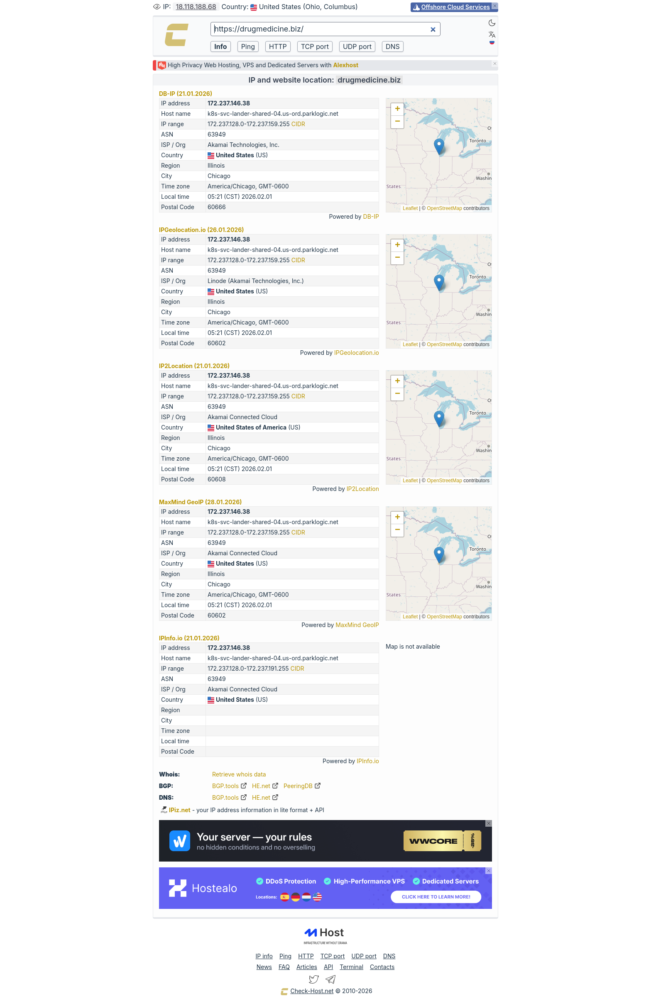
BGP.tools (229, 785)
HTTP (305, 955)
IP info (264, 955)
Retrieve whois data (239, 774)
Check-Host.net (306, 991)
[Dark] (492, 23)
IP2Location (363, 488)
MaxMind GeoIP (357, 624)
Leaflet (410, 208)
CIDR (298, 123)
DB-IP (371, 216)
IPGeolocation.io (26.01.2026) (201, 229)
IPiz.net (176, 809)
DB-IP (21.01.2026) (185, 93)
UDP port (363, 955)
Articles (306, 966)
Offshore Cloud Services (455, 6)
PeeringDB (302, 785)
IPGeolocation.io (356, 352)
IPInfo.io (368, 760)
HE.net (265, 785)
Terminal (351, 966)
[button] (439, 146)
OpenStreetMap (444, 208)
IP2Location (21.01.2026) (194, 365)
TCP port (333, 955)
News (264, 966)
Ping (285, 955)
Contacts (382, 966)
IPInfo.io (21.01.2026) (189, 638)
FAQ (284, 966)
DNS (389, 955)
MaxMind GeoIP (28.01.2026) (200, 501)
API (328, 966)
